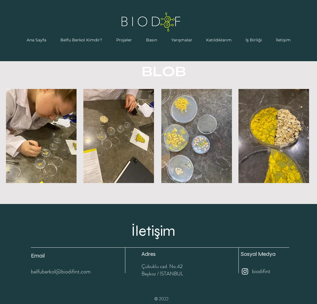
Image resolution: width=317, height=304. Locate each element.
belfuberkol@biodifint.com (60, 271)
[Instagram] (245, 271)
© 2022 (161, 299)
